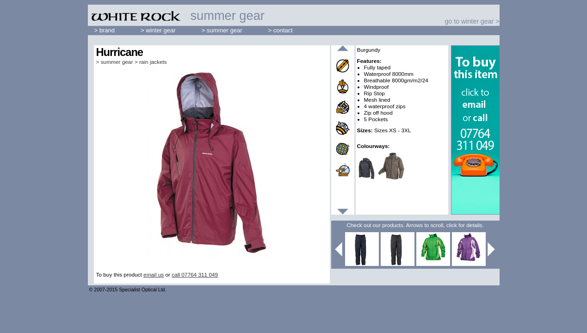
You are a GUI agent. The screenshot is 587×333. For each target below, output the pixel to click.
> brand (104, 30)
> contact (280, 30)
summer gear (117, 62)
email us (153, 274)
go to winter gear (469, 21)
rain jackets (153, 62)
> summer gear (222, 30)
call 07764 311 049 (195, 274)
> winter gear (158, 30)
